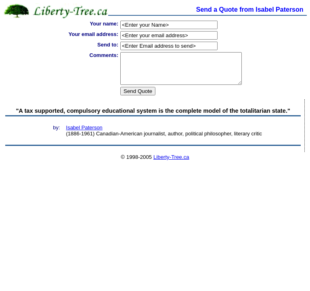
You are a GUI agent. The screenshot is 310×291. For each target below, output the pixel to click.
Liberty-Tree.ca (171, 163)
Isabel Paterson (84, 134)
